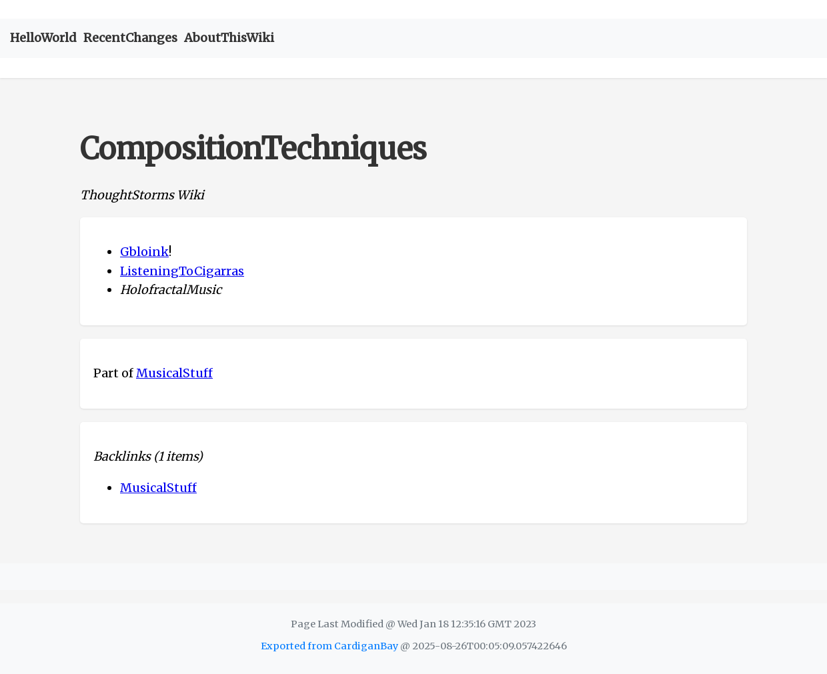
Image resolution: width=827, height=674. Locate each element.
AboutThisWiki (229, 37)
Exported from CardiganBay (329, 646)
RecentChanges (130, 37)
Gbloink (144, 251)
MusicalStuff (174, 373)
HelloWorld (43, 37)
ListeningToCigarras (182, 271)
